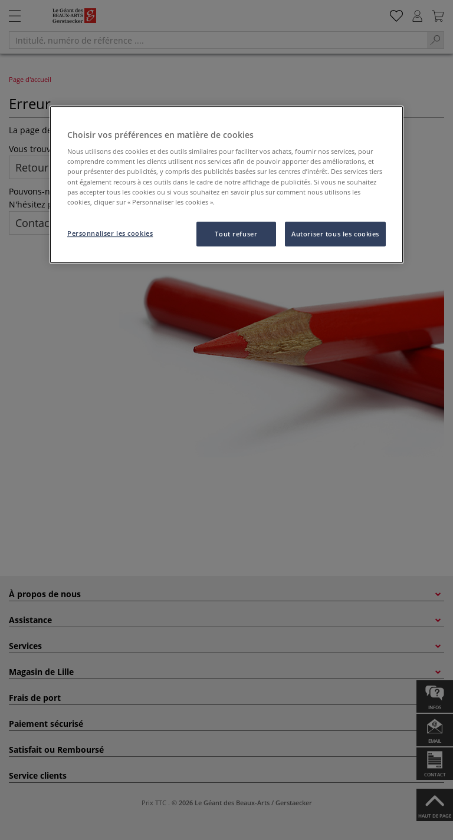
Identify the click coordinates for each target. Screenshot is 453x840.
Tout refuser (236, 233)
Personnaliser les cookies (110, 233)
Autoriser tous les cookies (335, 233)
